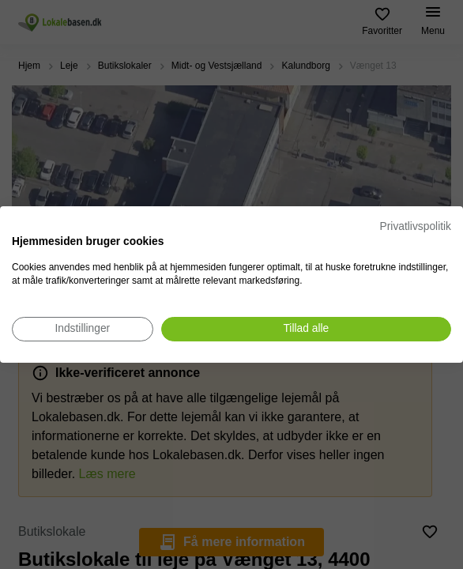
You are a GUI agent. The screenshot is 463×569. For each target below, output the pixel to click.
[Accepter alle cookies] (306, 329)
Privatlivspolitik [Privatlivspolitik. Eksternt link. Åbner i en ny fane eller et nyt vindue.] (415, 226)
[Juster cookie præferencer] (82, 329)
